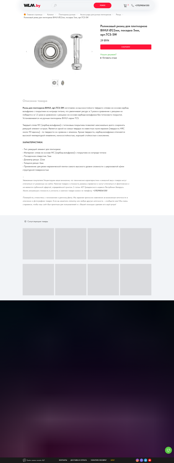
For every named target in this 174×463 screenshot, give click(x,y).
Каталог (50, 14)
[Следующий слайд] (92, 51)
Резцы (118, 14)
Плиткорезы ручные (67, 14)
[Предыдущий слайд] (26, 51)
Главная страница (33, 14)
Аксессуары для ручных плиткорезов (95, 14)
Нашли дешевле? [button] (108, 54)
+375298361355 (100, 190)
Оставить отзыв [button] (109, 58)
